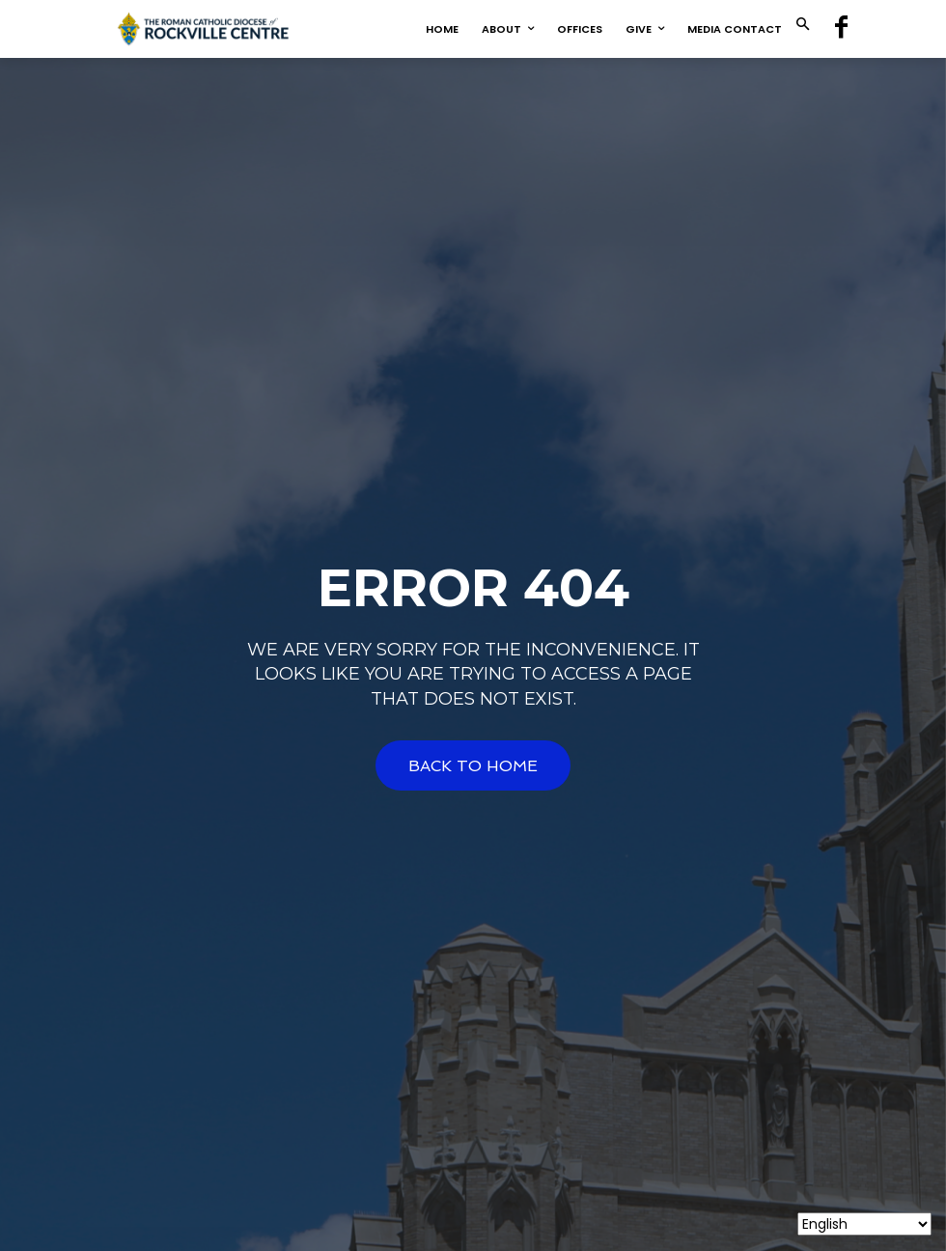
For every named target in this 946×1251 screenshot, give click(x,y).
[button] (802, 25)
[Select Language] (864, 1224)
